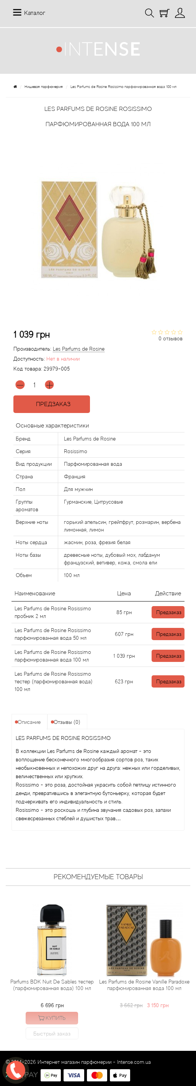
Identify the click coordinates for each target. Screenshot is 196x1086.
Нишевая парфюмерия (43, 87)
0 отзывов (170, 338)
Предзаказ (51, 404)
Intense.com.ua (134, 1062)
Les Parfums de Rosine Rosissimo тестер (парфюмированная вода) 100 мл (54, 681)
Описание (29, 722)
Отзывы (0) (67, 722)
